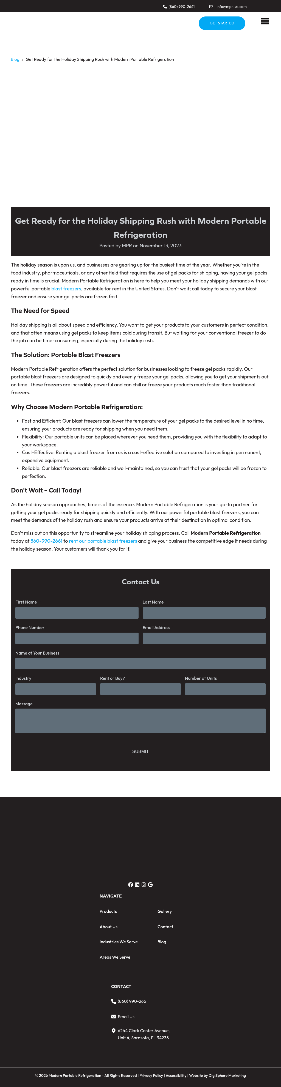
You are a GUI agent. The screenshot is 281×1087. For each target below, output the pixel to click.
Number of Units (201, 678)
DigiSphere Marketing (227, 1075)
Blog (15, 59)
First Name (26, 602)
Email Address (156, 627)
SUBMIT (140, 751)
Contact (165, 926)
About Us (108, 926)
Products (108, 911)
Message (24, 703)
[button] (179, 7)
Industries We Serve (119, 941)
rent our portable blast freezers (103, 541)
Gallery (165, 911)
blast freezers (66, 288)
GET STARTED (222, 23)
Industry (23, 678)
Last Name (153, 602)
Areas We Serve (115, 957)
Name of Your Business (37, 653)
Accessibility (176, 1075)
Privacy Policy (151, 1075)
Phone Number (29, 627)
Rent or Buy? (112, 678)
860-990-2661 (46, 541)
